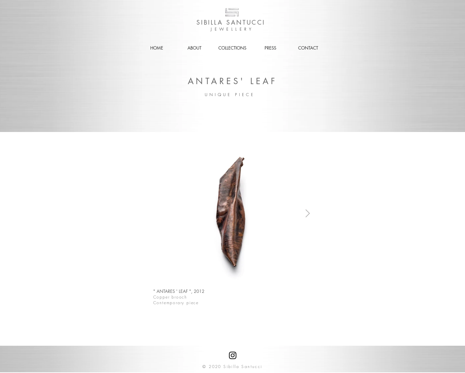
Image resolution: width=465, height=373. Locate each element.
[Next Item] (307, 213)
